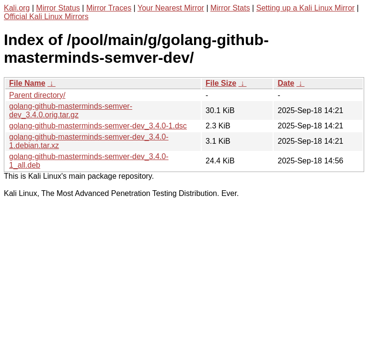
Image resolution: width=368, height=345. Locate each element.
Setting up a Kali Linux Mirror (305, 8)
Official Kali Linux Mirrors (46, 16)
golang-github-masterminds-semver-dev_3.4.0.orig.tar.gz (70, 110)
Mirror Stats (230, 8)
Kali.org (17, 8)
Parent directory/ (37, 95)
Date (285, 83)
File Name (27, 83)
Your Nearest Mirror (171, 8)
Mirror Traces (108, 8)
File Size (221, 83)
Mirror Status (58, 8)
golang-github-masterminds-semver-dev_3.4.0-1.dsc (98, 126)
